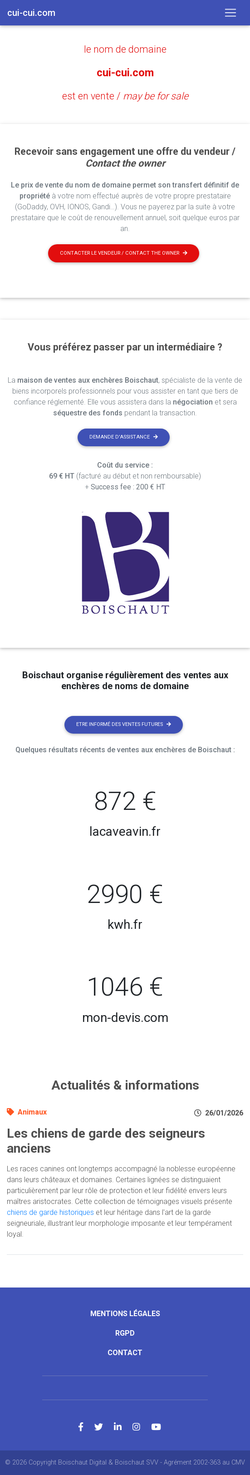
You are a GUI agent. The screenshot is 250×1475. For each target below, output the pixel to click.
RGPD (125, 1333)
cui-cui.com (125, 72)
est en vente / (125, 96)
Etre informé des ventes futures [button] (123, 724)
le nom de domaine (125, 49)
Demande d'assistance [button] (123, 437)
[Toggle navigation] (230, 12)
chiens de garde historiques (50, 1212)
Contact (125, 1352)
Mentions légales (125, 1313)
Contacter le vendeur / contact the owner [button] (123, 253)
